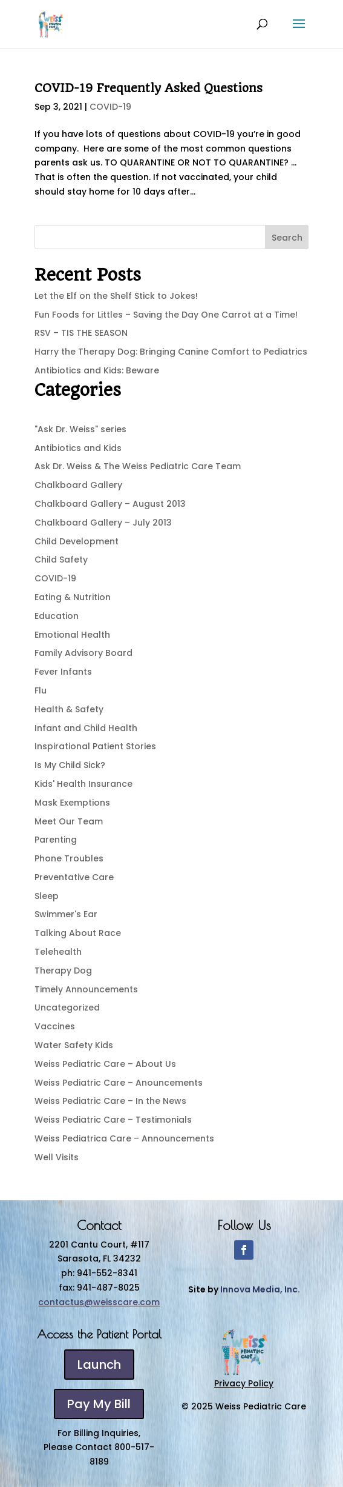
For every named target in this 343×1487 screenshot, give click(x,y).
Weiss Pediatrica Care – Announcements (124, 1138)
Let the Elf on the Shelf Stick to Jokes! (116, 296)
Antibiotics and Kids (78, 448)
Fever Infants (63, 672)
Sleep (46, 896)
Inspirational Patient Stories (95, 746)
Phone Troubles (68, 858)
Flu (40, 690)
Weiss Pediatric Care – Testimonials (113, 1120)
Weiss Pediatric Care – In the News (110, 1101)
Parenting (55, 840)
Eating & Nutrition (72, 597)
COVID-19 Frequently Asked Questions (148, 88)
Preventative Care (74, 877)
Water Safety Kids (73, 1045)
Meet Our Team (68, 821)
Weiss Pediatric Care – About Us (105, 1064)
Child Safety (61, 559)
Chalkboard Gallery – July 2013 (103, 522)
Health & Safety (68, 709)
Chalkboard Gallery (78, 485)
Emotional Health (72, 635)
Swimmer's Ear (65, 914)
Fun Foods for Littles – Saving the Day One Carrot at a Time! (166, 315)
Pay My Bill (99, 1403)
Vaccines (54, 1026)
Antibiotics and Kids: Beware (96, 370)
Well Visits (56, 1157)
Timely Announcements (86, 989)
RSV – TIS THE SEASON (81, 333)
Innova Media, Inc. (260, 1289)
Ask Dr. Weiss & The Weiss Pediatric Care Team (137, 466)
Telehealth (58, 952)
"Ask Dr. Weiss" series (80, 429)
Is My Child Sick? (69, 765)
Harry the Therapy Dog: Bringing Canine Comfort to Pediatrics (170, 352)
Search (287, 238)
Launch (99, 1364)
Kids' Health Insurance (83, 784)
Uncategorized (67, 1007)
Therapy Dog (63, 970)
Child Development (76, 541)
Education (56, 616)
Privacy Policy (243, 1383)
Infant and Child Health (85, 728)
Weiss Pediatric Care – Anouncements (118, 1083)
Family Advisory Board (83, 653)
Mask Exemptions (72, 803)
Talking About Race (77, 933)
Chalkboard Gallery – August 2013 (110, 504)
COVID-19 (110, 107)
